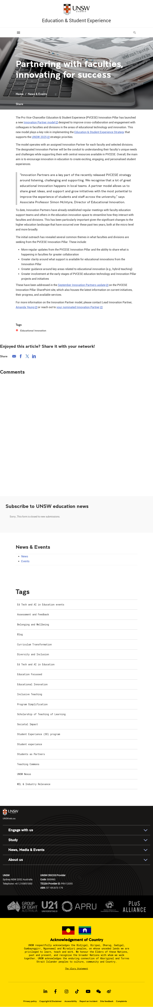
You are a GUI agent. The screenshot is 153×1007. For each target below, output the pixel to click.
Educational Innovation (33, 330)
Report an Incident (88, 1001)
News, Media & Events (26, 850)
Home (20, 93)
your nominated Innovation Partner (78, 307)
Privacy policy (30, 1001)
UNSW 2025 (39, 137)
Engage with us (20, 830)
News (24, 556)
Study (13, 840)
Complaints (121, 1001)
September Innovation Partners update (81, 285)
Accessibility (70, 1001)
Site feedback (106, 1001)
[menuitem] (76, 605)
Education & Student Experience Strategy (99, 132)
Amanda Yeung (25, 307)
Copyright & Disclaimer (50, 1001)
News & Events (37, 93)
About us (15, 860)
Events (25, 561)
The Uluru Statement (76, 968)
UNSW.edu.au (10, 814)
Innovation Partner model (39, 122)
